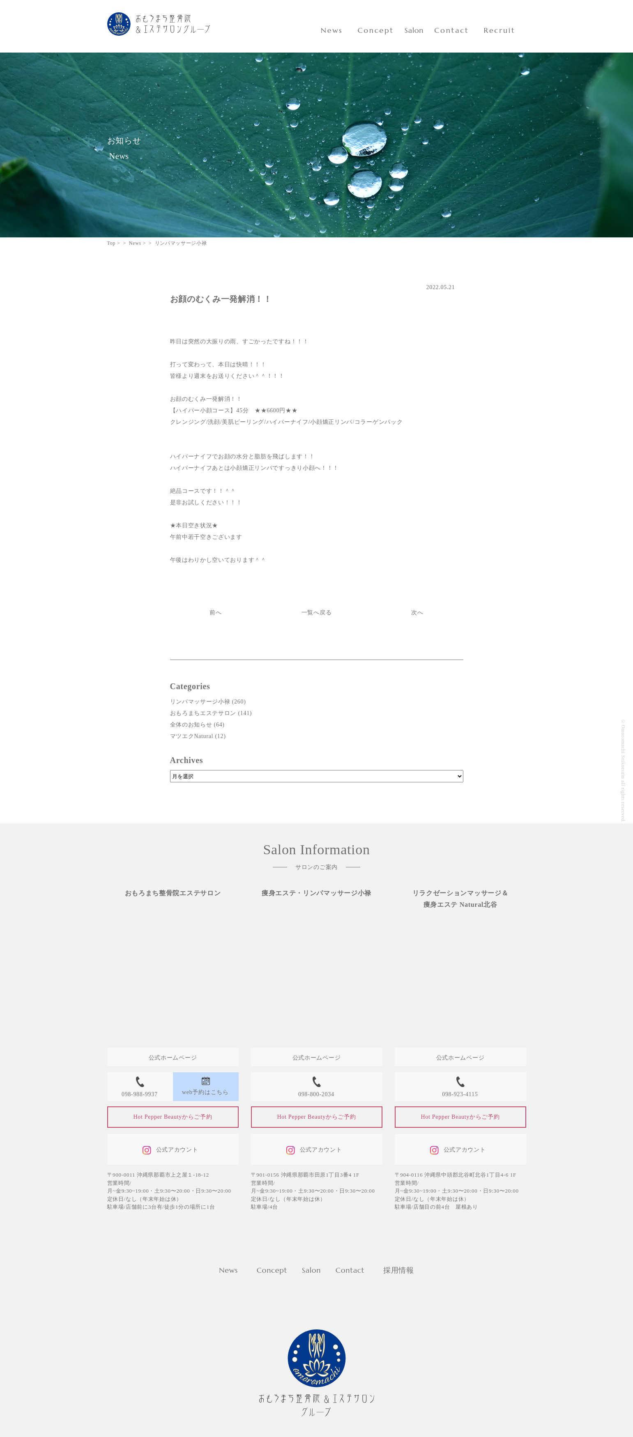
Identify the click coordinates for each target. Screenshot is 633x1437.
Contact (451, 30)
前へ (215, 612)
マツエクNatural (192, 736)
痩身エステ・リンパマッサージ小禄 (316, 893)
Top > (113, 243)
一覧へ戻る (317, 612)
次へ (417, 612)
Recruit (500, 30)
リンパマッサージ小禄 (200, 702)
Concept (375, 30)
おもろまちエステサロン (203, 713)
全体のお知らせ (191, 725)
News (332, 30)
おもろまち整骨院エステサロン (173, 893)
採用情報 (398, 1270)
